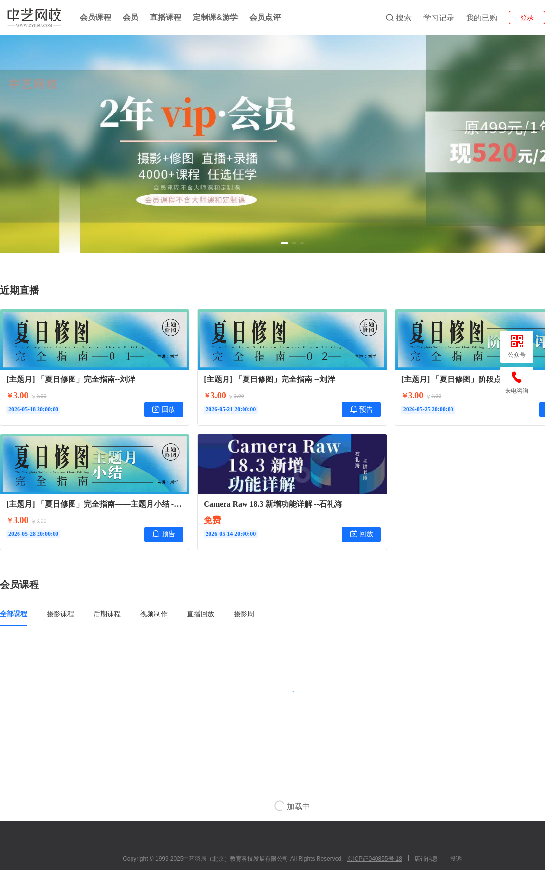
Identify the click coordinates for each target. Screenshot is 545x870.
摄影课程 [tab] (60, 614)
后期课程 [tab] (107, 614)
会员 (130, 17)
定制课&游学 (215, 17)
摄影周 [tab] (244, 614)
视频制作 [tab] (154, 614)
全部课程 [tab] (13, 614)
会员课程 (95, 17)
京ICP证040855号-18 (374, 858)
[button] (284, 243)
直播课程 (165, 17)
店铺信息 (426, 858)
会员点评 (265, 17)
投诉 (456, 858)
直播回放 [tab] (200, 614)
